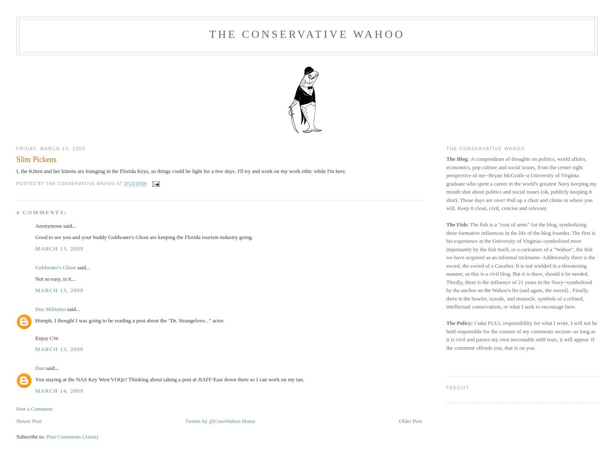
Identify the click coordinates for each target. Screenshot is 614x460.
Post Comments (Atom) (72, 436)
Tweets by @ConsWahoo (213, 421)
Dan (40, 368)
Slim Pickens (36, 159)
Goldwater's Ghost (55, 267)
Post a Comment (34, 409)
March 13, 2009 (59, 248)
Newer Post (29, 421)
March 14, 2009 (59, 391)
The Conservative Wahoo (307, 34)
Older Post (410, 421)
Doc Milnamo (50, 309)
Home (248, 421)
